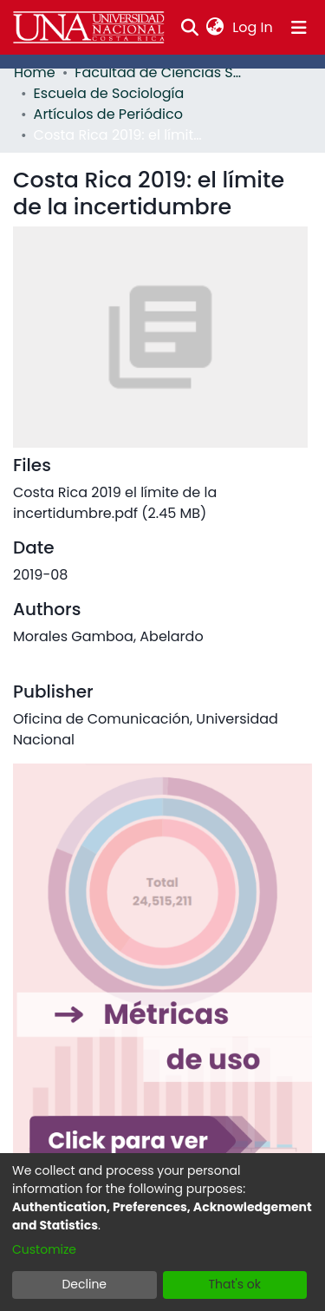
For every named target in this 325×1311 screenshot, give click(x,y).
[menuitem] (215, 27)
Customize (44, 1249)
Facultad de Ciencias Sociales (161, 72)
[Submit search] (189, 27)
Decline (84, 1284)
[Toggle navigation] (299, 27)
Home (34, 72)
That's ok (234, 1284)
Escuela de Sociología (109, 93)
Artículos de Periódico (108, 114)
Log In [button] (253, 27)
